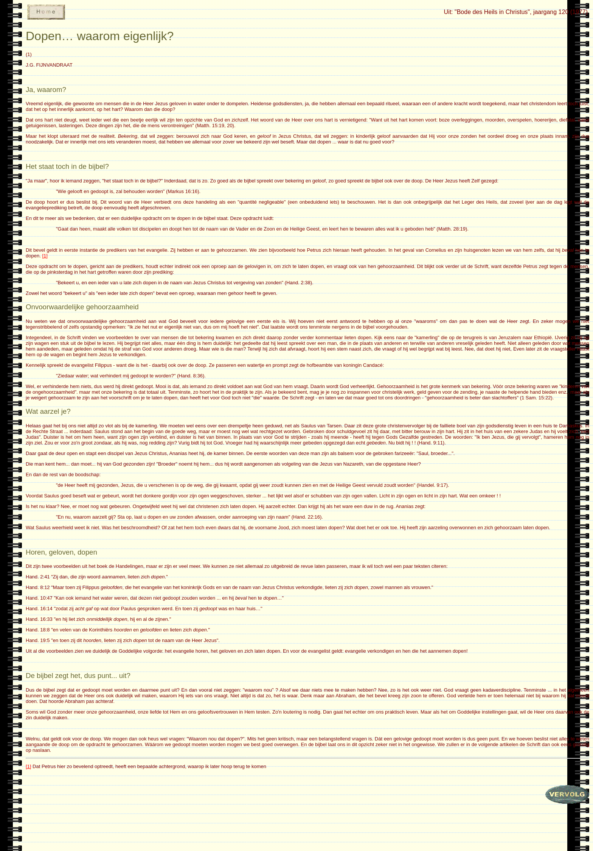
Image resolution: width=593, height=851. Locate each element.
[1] (44, 256)
